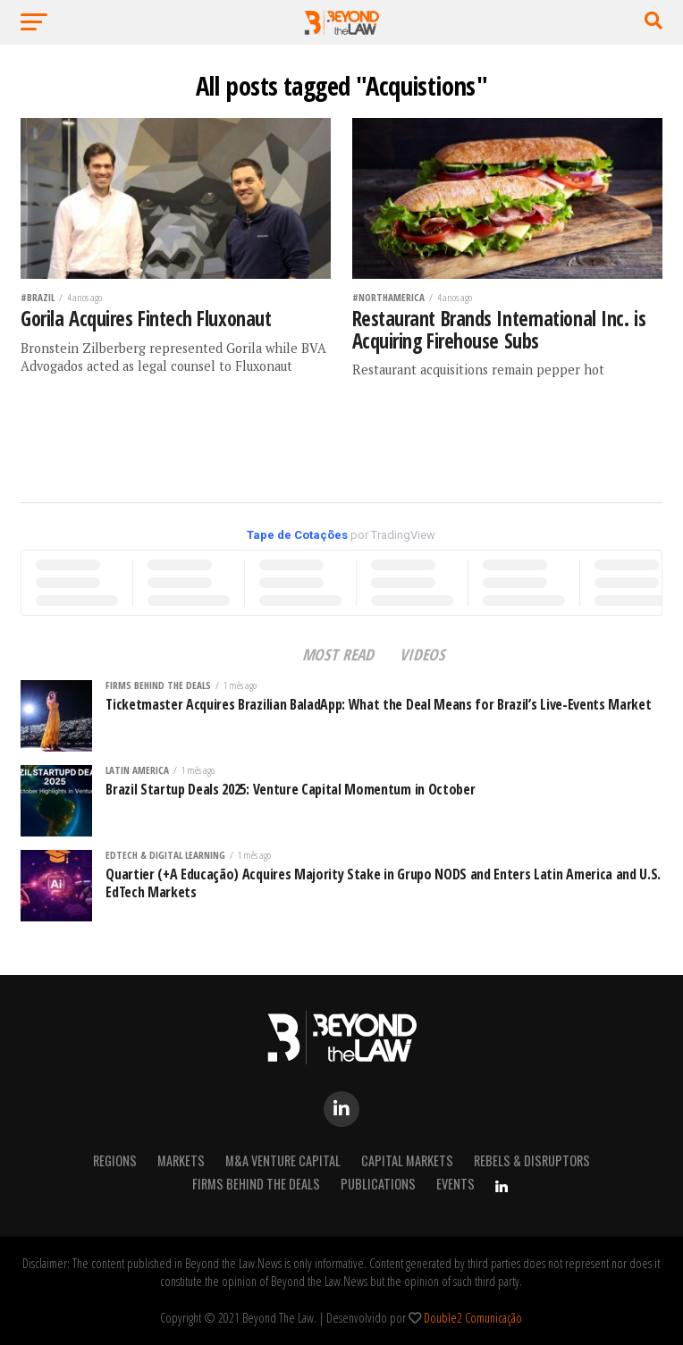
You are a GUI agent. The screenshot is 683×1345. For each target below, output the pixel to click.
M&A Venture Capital (283, 1160)
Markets (181, 1160)
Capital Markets (407, 1160)
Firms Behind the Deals (256, 1183)
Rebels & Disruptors (532, 1160)
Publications (378, 1183)
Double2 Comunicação (473, 1317)
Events (455, 1183)
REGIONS (115, 1160)
